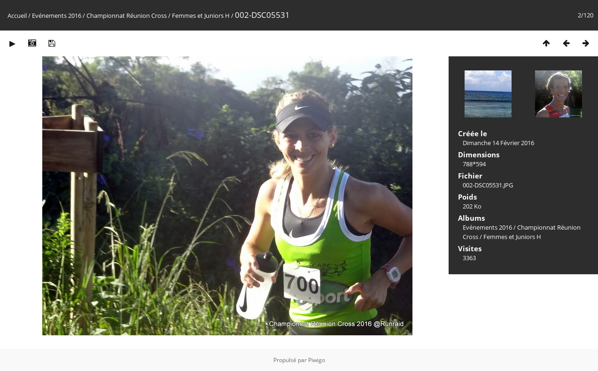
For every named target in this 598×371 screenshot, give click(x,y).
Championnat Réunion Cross (126, 15)
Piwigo (316, 360)
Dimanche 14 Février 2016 (498, 143)
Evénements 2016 (56, 15)
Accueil (17, 15)
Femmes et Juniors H (201, 15)
